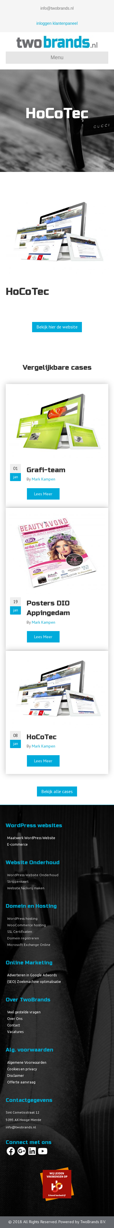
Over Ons (14, 1018)
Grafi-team (46, 470)
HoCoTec (41, 737)
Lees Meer (47, 493)
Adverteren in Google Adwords (32, 975)
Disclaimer (15, 1075)
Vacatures (15, 1032)
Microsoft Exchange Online (28, 944)
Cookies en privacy (22, 1069)
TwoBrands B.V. (93, 1221)
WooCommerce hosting (26, 925)
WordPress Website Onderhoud (32, 875)
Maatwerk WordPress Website (31, 838)
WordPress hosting (22, 918)
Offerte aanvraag (21, 1082)
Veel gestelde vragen (24, 1012)
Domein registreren (23, 938)
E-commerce (17, 844)
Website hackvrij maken (25, 888)
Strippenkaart (18, 881)
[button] (57, 327)
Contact (13, 1025)
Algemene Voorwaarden (26, 1062)
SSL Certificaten (19, 931)
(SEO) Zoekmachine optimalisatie (34, 981)
